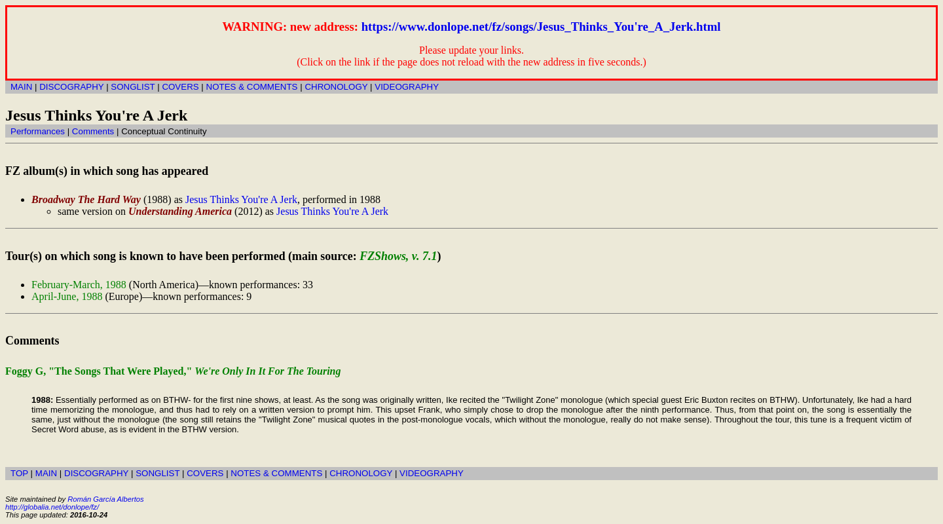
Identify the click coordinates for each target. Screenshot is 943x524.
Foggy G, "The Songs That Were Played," (173, 371)
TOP (19, 473)
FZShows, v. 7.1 (398, 256)
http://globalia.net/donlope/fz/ (52, 507)
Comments (93, 131)
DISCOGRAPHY (71, 87)
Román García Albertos (105, 499)
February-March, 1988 (78, 284)
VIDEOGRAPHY (407, 87)
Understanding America (180, 211)
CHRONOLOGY (336, 87)
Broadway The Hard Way (86, 199)
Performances (37, 131)
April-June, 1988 (66, 296)
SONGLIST (133, 87)
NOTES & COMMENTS (252, 87)
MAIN (21, 87)
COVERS (180, 87)
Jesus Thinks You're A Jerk (241, 199)
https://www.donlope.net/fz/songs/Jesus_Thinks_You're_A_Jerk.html (541, 26)
